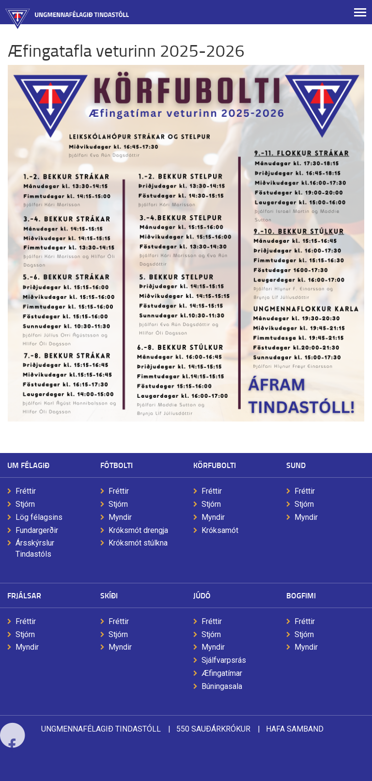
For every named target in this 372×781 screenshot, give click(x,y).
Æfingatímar (222, 673)
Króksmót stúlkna (138, 542)
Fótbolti (116, 464)
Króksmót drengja (138, 530)
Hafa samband (295, 729)
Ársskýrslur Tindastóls (35, 548)
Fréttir (26, 491)
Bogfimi (301, 595)
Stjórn (25, 504)
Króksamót (220, 530)
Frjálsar (24, 595)
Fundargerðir (37, 530)
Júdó (202, 595)
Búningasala (222, 686)
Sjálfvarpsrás (224, 660)
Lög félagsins (39, 517)
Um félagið (28, 464)
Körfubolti (214, 464)
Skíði (109, 595)
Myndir (120, 517)
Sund (296, 464)
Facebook (12, 758)
